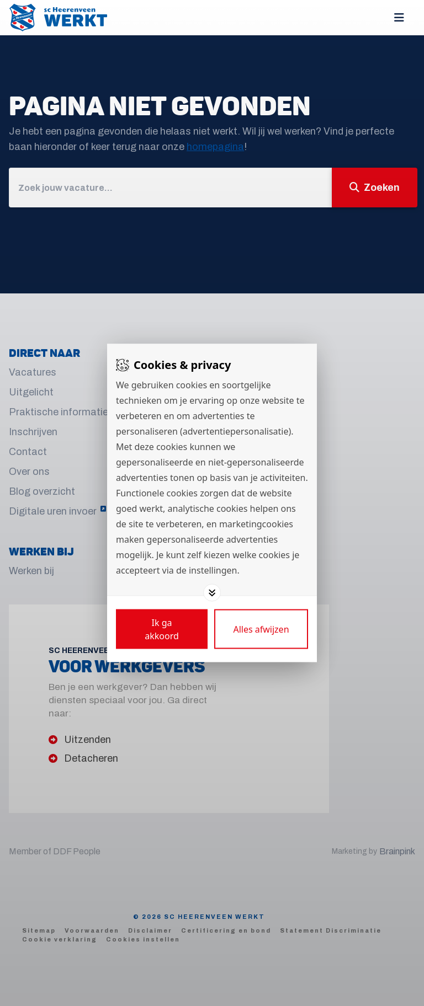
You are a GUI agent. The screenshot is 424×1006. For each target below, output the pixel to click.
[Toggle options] (212, 593)
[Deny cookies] (261, 629)
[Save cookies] (162, 629)
